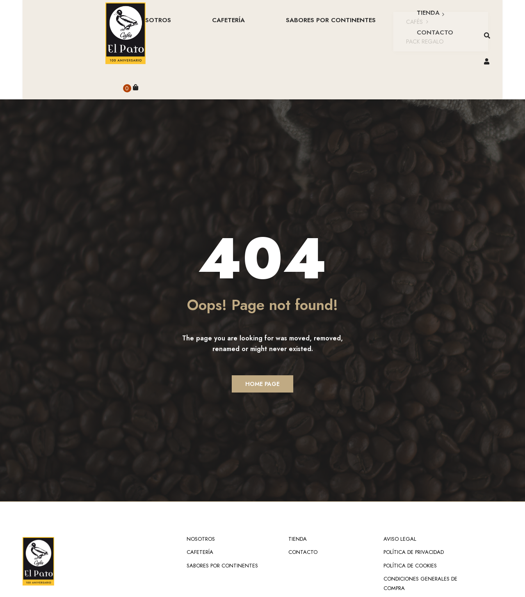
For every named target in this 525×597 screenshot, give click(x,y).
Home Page (262, 330)
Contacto (302, 499)
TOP (498, 583)
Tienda (297, 485)
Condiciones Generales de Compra (420, 529)
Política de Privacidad (413, 499)
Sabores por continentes (222, 512)
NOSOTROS (201, 485)
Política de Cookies (410, 512)
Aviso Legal (399, 485)
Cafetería (200, 499)
